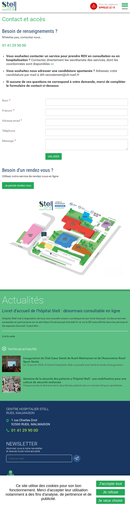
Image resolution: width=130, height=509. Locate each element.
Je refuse (110, 492)
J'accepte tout (110, 484)
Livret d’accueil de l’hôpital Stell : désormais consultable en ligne (61, 310)
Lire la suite (8, 336)
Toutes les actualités (19, 349)
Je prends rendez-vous (18, 185)
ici (52, 64)
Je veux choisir (110, 501)
